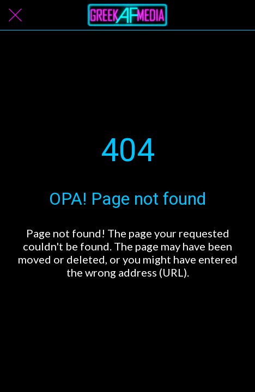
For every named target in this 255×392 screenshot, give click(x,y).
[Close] (15, 15)
